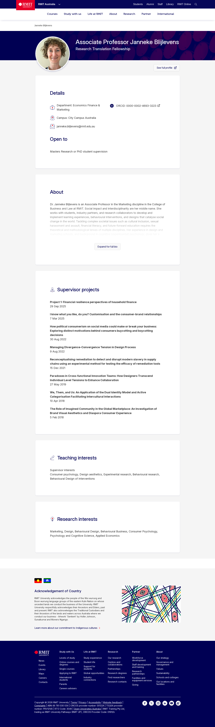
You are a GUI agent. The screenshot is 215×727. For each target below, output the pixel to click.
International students (65, 678)
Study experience (93, 658)
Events (42, 665)
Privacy (83, 702)
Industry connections (90, 678)
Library (42, 669)
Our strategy (162, 658)
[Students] (138, 4)
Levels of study (67, 658)
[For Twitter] (151, 703)
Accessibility (95, 702)
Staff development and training (141, 665)
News (41, 660)
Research (129, 14)
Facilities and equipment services (142, 679)
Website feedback (112, 702)
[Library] (170, 4)
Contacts (43, 682)
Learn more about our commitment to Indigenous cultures (67, 627)
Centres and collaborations (115, 663)
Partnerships (114, 669)
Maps (41, 673)
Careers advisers (68, 688)
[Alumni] (150, 4)
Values (159, 669)
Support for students (89, 667)
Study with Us (66, 651)
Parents (63, 684)
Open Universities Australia (87, 708)
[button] (196, 4)
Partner (146, 14)
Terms (74, 702)
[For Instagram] (158, 703)
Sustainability (162, 673)
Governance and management (164, 663)
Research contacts (117, 681)
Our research (114, 658)
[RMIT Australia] (46, 4)
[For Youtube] (171, 703)
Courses (52, 14)
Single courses (67, 669)
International (165, 14)
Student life (89, 662)
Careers (43, 678)
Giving (135, 684)
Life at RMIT (95, 14)
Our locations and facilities (165, 682)
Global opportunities (94, 673)
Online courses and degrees (69, 663)
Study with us (72, 14)
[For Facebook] (144, 703)
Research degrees (117, 673)
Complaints (40, 705)
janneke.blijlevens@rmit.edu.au (76, 126)
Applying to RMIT (68, 673)
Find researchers (116, 677)
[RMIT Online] (184, 4)
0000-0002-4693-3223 (141, 105)
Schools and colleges (167, 677)
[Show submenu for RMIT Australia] (58, 4)
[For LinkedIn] (164, 703)
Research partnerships (138, 672)
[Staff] (160, 4)
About (113, 14)
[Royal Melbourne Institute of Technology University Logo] (25, 5)
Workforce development (139, 659)
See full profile (165, 67)
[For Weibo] (178, 703)
